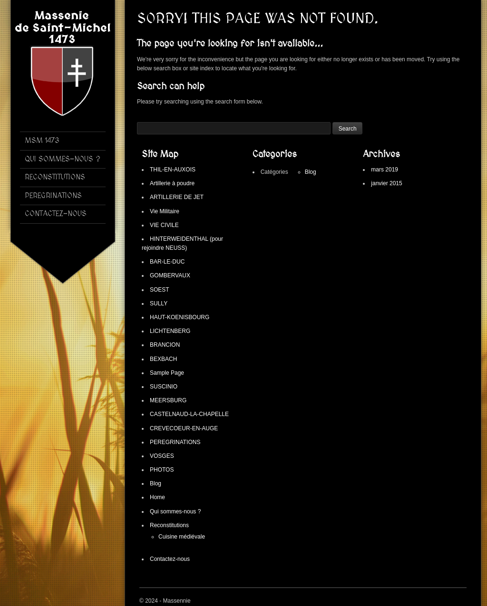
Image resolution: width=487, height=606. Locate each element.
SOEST (159, 289)
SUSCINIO (163, 386)
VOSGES (162, 456)
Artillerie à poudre (172, 183)
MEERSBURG (168, 400)
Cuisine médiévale (181, 536)
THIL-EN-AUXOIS (172, 169)
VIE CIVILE (164, 225)
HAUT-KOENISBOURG (179, 317)
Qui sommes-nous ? (175, 511)
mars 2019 (384, 169)
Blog (155, 483)
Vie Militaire (164, 211)
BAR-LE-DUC (167, 261)
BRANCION (165, 344)
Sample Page (167, 372)
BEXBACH (163, 359)
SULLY (158, 303)
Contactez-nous (170, 559)
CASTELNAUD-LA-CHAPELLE (189, 414)
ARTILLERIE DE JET (177, 197)
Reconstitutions (169, 525)
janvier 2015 (386, 183)
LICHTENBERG (170, 331)
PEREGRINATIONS (175, 442)
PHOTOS (162, 469)
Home (157, 497)
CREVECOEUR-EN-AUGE (184, 428)
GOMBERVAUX (170, 275)
